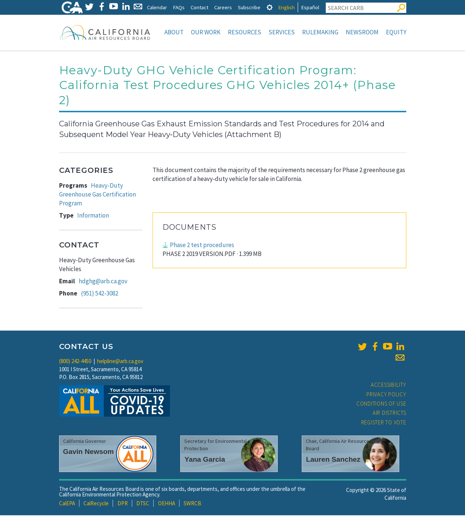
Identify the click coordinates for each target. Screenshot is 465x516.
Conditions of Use (381, 404)
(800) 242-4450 (75, 361)
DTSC (142, 504)
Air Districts (389, 413)
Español (310, 7)
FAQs (179, 7)
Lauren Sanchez (333, 460)
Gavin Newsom (88, 452)
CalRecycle (96, 504)
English (286, 7)
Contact (199, 7)
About (174, 32)
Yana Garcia (204, 460)
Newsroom (362, 32)
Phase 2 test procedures (202, 246)
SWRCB (192, 504)
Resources (244, 32)
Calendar (157, 7)
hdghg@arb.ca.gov (103, 282)
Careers (223, 7)
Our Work (205, 32)
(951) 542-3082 (99, 294)
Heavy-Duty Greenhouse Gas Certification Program (97, 195)
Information (93, 216)
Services (282, 32)
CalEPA (67, 504)
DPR (122, 504)
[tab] (269, 7)
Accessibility (388, 385)
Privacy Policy (386, 395)
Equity (396, 32)
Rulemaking (320, 32)
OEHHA (166, 504)
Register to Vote (383, 423)
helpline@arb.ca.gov (120, 361)
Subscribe (249, 7)
